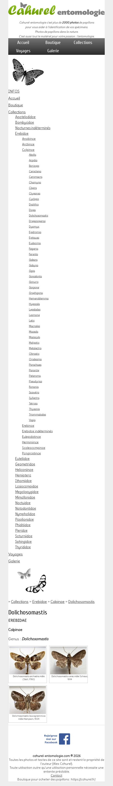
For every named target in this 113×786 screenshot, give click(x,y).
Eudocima (35, 243)
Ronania (34, 387)
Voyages (23, 50)
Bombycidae (24, 122)
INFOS (14, 91)
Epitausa (34, 237)
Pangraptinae (31, 453)
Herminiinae (30, 442)
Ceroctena (35, 171)
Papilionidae (24, 519)
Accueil (23, 42)
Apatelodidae (25, 117)
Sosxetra (34, 392)
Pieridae (21, 531)
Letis (31, 320)
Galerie (53, 50)
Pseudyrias (35, 381)
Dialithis (34, 204)
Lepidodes (34, 309)
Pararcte (34, 370)
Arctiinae (28, 144)
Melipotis (34, 342)
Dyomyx (34, 226)
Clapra (33, 188)
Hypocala (34, 304)
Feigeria (33, 248)
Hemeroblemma (38, 298)
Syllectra (34, 398)
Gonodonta (35, 276)
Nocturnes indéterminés (32, 128)
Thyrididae (23, 547)
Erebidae (21, 133)
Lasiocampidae (26, 486)
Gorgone (34, 287)
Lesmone (34, 315)
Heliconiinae (24, 470)
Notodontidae (25, 508)
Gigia (32, 270)
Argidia (33, 160)
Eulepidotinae (31, 436)
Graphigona (36, 293)
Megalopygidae (27, 492)
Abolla (32, 154)
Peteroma (35, 375)
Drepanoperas (37, 221)
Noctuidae (23, 503)
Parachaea (35, 364)
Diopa (32, 210)
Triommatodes (37, 414)
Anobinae (29, 138)
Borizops (34, 165)
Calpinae (28, 150)
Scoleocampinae (33, 448)
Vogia (32, 420)
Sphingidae (23, 542)
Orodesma (35, 359)
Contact (56, 775)
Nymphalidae (25, 514)
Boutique (53, 42)
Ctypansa (34, 193)
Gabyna (33, 265)
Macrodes (34, 326)
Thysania (34, 409)
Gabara (33, 259)
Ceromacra (35, 176)
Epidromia (35, 232)
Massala (33, 331)
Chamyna (35, 182)
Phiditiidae (23, 525)
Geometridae (25, 464)
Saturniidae (23, 536)
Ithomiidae (23, 481)
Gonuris (33, 281)
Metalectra (35, 348)
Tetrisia (33, 403)
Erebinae (28, 425)
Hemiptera (23, 475)
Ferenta (33, 254)
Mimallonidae (25, 497)
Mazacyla (34, 337)
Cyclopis (34, 199)
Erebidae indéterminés (37, 431)
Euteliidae (22, 459)
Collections (83, 42)
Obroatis (34, 353)
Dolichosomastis (38, 215)
